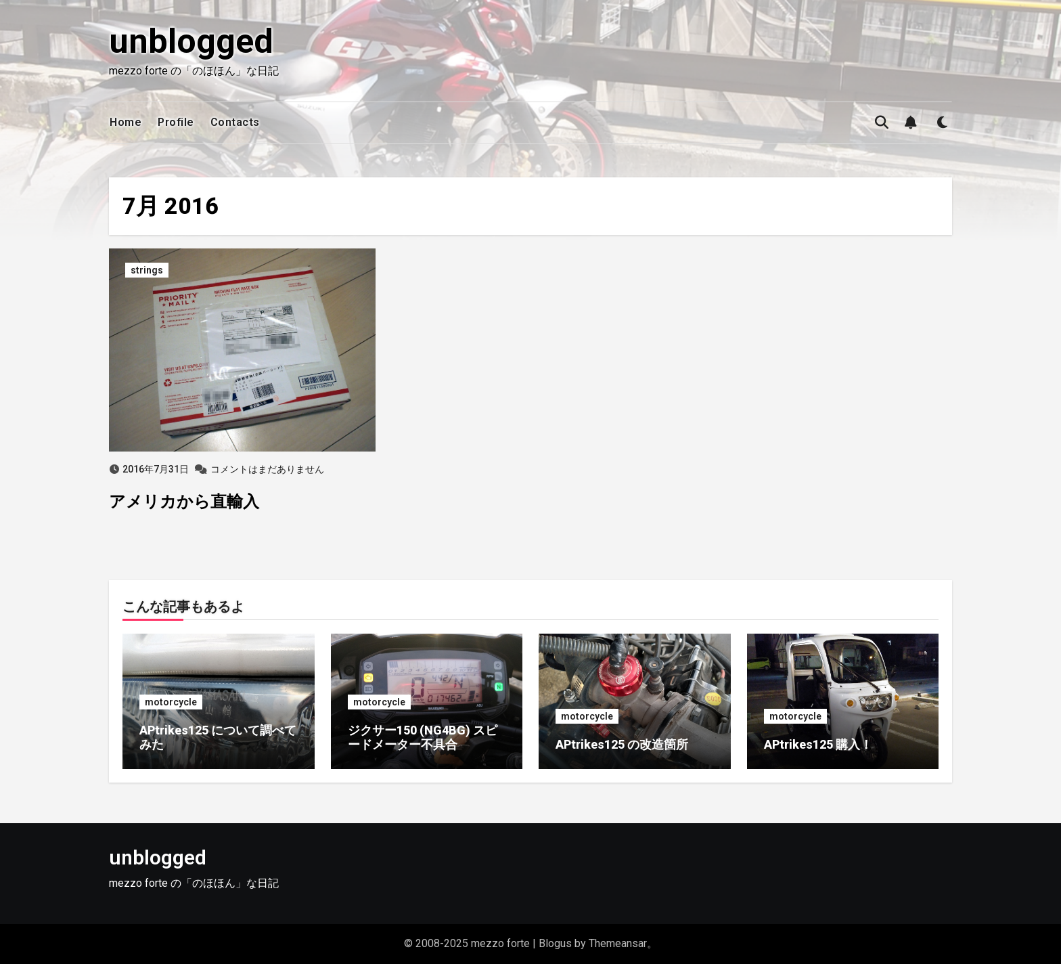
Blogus (555, 943)
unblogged (191, 41)
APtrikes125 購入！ (818, 744)
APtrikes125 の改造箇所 (622, 744)
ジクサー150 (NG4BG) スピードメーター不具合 (422, 737)
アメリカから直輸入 (184, 501)
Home (125, 122)
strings (147, 270)
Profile (176, 122)
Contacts (235, 122)
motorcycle (171, 702)
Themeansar (618, 943)
